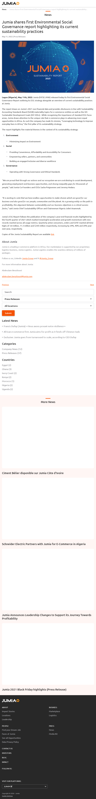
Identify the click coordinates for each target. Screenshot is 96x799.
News (4, 9)
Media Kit (53, 734)
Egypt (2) (6, 365)
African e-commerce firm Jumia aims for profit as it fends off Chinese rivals (41, 331)
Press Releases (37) (11, 353)
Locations (6, 715)
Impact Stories (8, 711)
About (5, 707)
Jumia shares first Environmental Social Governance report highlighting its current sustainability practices (47, 9)
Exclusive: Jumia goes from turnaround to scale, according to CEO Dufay (39, 337)
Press (51, 726)
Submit (8, 313)
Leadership (7, 719)
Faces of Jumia (8, 734)
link (52, 234)
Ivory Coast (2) (9, 373)
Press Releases (20, 36)
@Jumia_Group (46, 258)
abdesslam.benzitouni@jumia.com (17, 276)
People (5, 726)
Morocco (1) (8, 381)
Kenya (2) (6, 377)
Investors (7, 753)
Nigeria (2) (7, 385)
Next (92, 284)
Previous (5, 284)
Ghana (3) (7, 369)
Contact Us (7, 748)
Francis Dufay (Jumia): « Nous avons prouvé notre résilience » (33, 326)
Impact (5, 762)
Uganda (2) (7, 389)
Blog (4, 757)
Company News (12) (12, 349)
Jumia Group (28, 258)
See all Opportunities (11, 738)
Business (53, 707)
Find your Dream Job (11, 730)
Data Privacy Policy (10, 742)
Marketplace (54, 711)
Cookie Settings (7, 796)
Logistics (53, 715)
